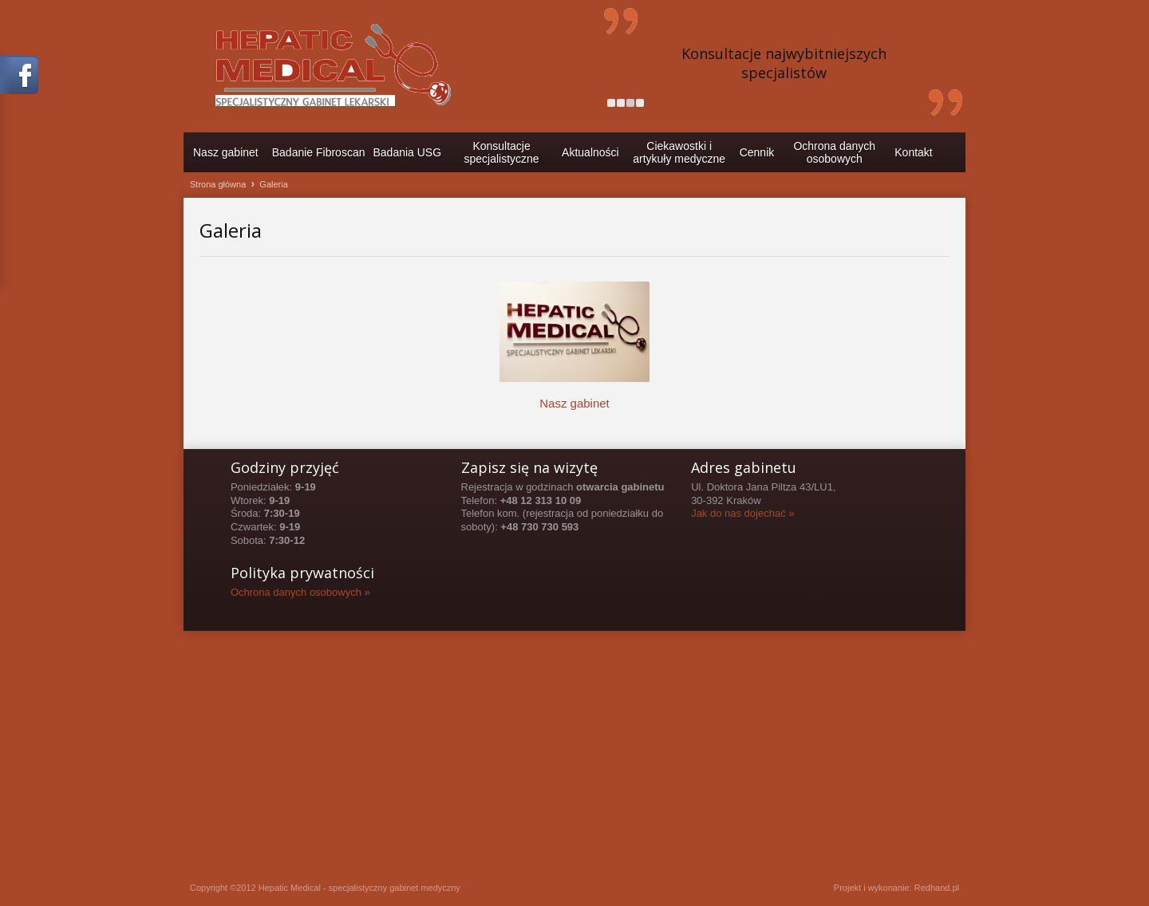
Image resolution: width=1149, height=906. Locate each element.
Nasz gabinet (226, 152)
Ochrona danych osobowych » (300, 592)
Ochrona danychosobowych (834, 152)
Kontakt (913, 152)
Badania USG (407, 152)
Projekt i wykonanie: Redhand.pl (896, 887)
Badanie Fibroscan (318, 152)
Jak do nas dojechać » (742, 513)
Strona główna (218, 184)
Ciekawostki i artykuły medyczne (679, 152)
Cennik (757, 152)
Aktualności (590, 152)
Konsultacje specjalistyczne (501, 152)
